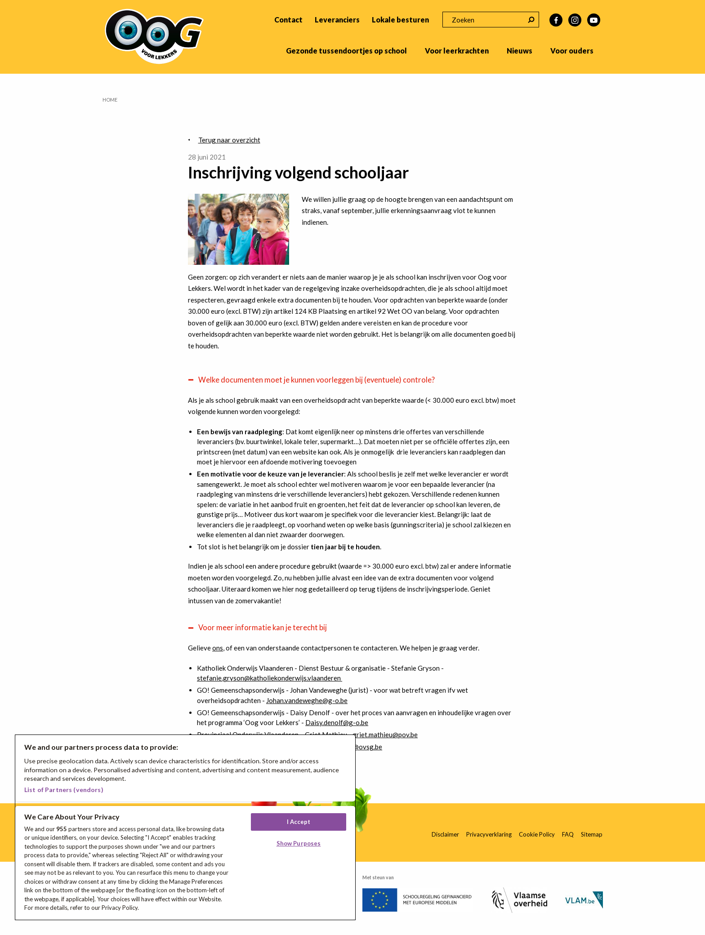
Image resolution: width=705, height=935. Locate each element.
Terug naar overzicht (229, 140)
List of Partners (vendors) (63, 789)
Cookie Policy (537, 834)
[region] (185, 827)
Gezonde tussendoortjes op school (346, 50)
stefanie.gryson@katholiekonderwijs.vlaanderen (269, 678)
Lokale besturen (400, 19)
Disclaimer (445, 834)
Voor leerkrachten (457, 50)
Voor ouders (571, 50)
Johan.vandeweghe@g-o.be (307, 700)
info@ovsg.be (361, 747)
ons (217, 648)
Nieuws (519, 50)
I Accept (299, 821)
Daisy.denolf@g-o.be (336, 722)
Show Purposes (299, 843)
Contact (288, 19)
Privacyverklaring (489, 834)
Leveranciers (337, 19)
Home (110, 99)
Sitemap (591, 834)
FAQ (568, 834)
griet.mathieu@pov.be (385, 734)
